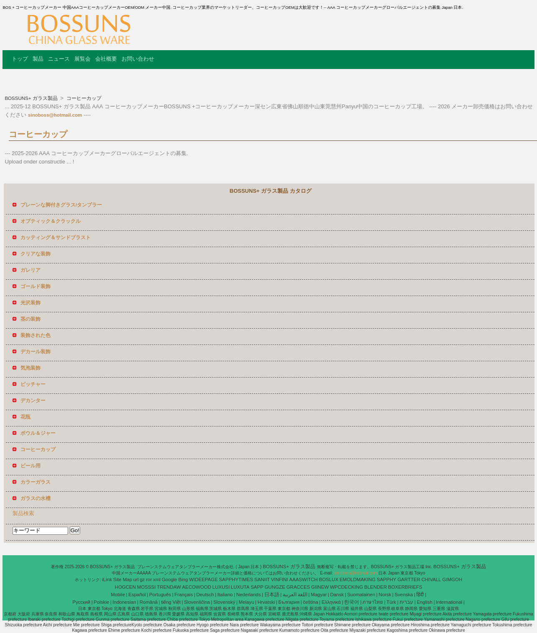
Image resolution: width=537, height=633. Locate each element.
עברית (406, 602)
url (136, 579)
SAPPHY (386, 579)
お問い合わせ (138, 59)
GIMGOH (452, 579)
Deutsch (205, 594)
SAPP (257, 587)
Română (148, 602)
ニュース (59, 59)
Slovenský (224, 602)
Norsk (385, 594)
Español (137, 594)
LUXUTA (240, 587)
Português (160, 594)
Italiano (225, 594)
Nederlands (248, 594)
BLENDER (375, 587)
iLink (107, 579)
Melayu (246, 602)
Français (184, 594)
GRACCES (298, 587)
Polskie (101, 602)
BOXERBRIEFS (405, 587)
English (425, 602)
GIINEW (320, 587)
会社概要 (106, 59)
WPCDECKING (346, 587)
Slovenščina (197, 602)
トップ (20, 59)
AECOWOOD (196, 587)
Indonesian (124, 602)
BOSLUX (329, 579)
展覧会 (82, 59)
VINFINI (279, 579)
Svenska (404, 594)
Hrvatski (266, 602)
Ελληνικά (331, 602)
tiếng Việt (171, 602)
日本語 (271, 594)
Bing (183, 579)
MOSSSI (146, 587)
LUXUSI (221, 587)
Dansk (337, 594)
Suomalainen (361, 594)
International (449, 602)
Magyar (319, 594)
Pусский (82, 602)
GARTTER (409, 579)
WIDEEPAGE (203, 579)
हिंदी (420, 594)
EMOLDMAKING (357, 579)
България (288, 602)
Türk (391, 602)
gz (142, 579)
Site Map (122, 579)
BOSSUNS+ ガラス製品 (31, 98)
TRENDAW (169, 587)
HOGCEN (125, 587)
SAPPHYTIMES (236, 579)
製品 (38, 59)
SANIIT (262, 579)
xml (157, 579)
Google (169, 579)
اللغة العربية (295, 594)
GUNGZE (275, 587)
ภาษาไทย (372, 602)
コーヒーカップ (83, 98)
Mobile (118, 594)
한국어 (351, 602)
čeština (310, 602)
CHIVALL (431, 579)
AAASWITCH (303, 579)
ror (149, 579)
